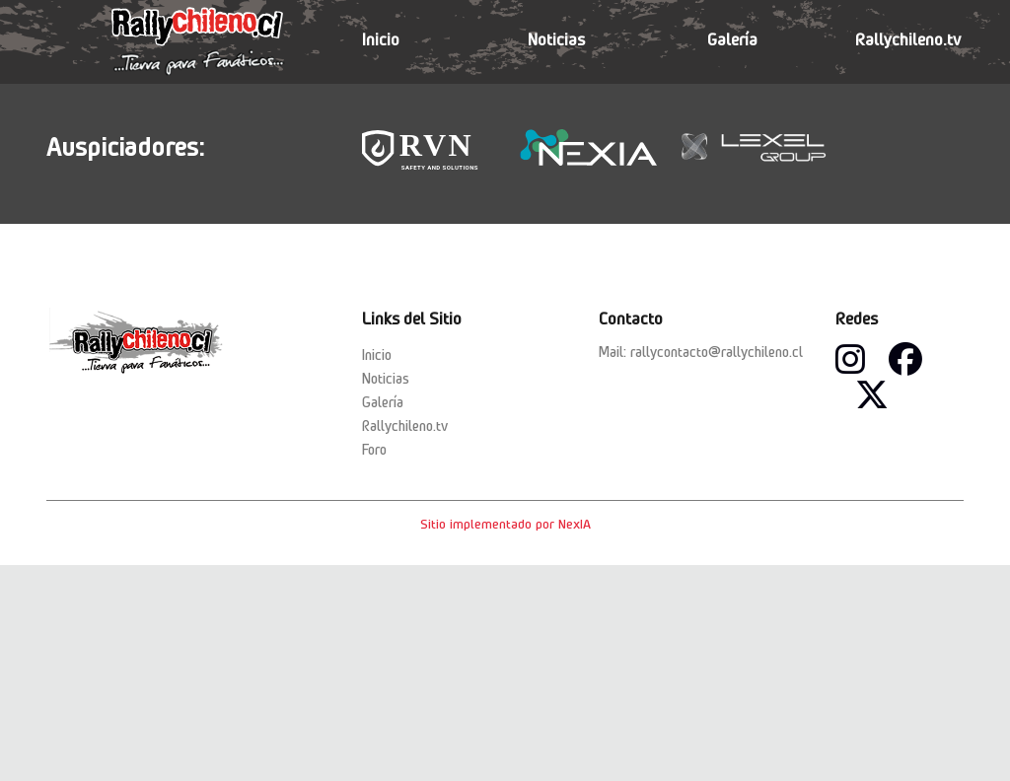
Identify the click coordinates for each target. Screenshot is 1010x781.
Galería (732, 39)
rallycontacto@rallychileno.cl (716, 352)
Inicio (380, 39)
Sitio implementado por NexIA (505, 524)
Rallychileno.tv (908, 39)
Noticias (556, 39)
